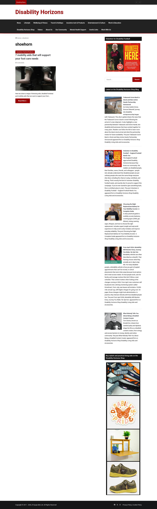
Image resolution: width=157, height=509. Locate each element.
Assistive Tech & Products (25, 52)
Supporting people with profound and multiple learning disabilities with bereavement (53, 2)
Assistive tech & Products (75, 23)
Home (18, 38)
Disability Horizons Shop (25, 30)
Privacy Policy (127, 505)
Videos (40, 30)
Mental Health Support (78, 30)
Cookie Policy (137, 505)
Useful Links (93, 30)
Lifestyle (27, 23)
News (19, 23)
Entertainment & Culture (96, 23)
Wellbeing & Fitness (40, 23)
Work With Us (106, 30)
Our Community (61, 30)
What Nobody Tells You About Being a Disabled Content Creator (131, 316)
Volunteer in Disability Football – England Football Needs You (132, 153)
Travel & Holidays (57, 23)
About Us (49, 30)
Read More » (22, 101)
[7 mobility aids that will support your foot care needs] (35, 78)
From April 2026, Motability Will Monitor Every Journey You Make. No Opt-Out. (132, 249)
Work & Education (114, 23)
